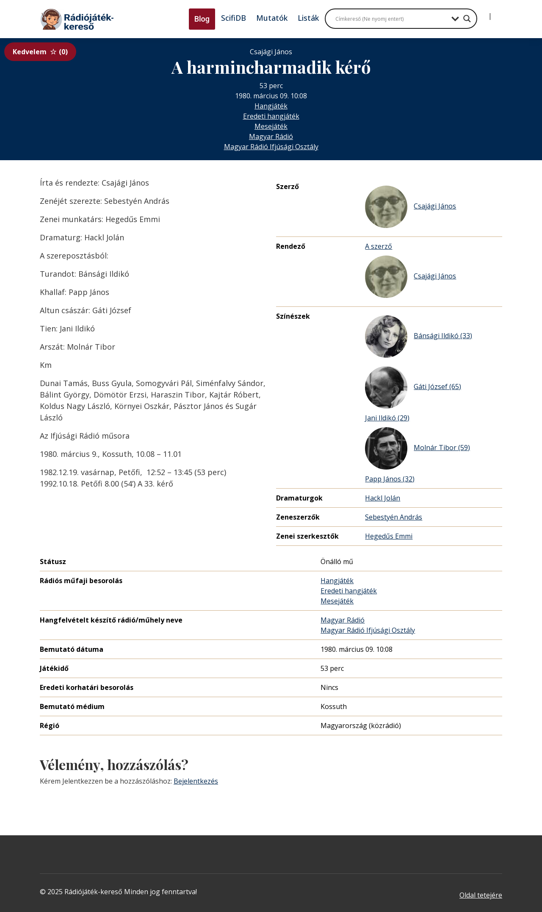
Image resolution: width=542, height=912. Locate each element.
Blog (202, 18)
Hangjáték (271, 106)
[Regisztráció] (497, 12)
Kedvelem (40, 52)
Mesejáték (271, 126)
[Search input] (391, 19)
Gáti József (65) (413, 387)
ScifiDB (233, 18)
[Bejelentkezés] (483, 12)
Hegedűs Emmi (388, 536)
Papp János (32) (390, 479)
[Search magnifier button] (467, 19)
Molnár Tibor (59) (417, 448)
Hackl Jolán (382, 498)
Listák (308, 18)
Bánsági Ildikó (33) (418, 336)
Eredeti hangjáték (271, 116)
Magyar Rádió (271, 136)
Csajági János (410, 207)
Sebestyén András (393, 517)
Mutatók (272, 18)
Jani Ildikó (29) (387, 418)
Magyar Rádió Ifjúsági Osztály (271, 146)
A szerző (378, 246)
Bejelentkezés (196, 781)
